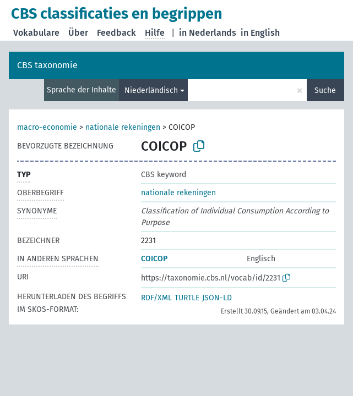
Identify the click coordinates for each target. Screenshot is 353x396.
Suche (325, 90)
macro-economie (47, 127)
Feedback (116, 33)
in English (260, 33)
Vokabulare (36, 33)
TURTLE (187, 297)
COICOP (154, 258)
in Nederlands (207, 33)
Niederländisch (151, 90)
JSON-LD (217, 297)
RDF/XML (156, 297)
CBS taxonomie (47, 65)
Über (78, 33)
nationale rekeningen (122, 127)
